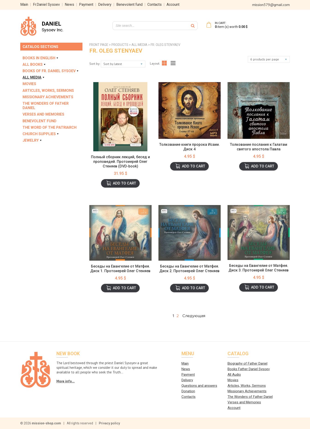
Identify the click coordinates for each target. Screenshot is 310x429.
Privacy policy (109, 423)
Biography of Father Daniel (247, 363)
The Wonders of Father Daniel (46, 105)
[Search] (192, 25)
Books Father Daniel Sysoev (249, 369)
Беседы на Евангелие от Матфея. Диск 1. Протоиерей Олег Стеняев (120, 268)
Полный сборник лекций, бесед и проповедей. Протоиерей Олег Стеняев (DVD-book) (120, 161)
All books (34, 64)
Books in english (41, 58)
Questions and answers (199, 386)
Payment (86, 4)
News (69, 4)
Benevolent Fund (39, 121)
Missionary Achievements (48, 97)
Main (24, 4)
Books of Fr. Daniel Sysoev (51, 71)
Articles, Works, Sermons (48, 90)
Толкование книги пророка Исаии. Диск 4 (189, 146)
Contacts (154, 4)
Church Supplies (41, 134)
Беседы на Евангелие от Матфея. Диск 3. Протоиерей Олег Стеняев (258, 267)
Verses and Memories (43, 114)
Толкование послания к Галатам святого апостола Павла (258, 146)
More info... (65, 381)
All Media (34, 77)
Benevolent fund (129, 4)
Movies (29, 84)
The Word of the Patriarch (49, 127)
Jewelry (32, 140)
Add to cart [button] (124, 183)
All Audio (234, 374)
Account (173, 4)
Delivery (104, 4)
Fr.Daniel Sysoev (46, 4)
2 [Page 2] (177, 315)
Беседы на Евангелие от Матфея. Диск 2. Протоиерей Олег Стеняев (189, 268)
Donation (188, 391)
